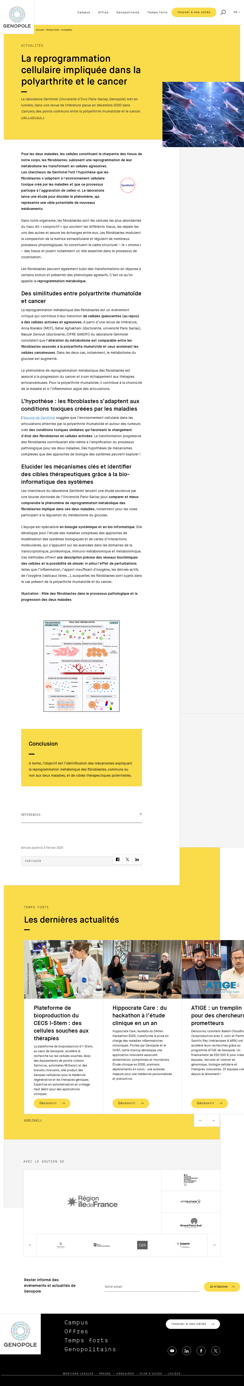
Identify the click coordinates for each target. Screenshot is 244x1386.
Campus (83, 12)
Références (81, 814)
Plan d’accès (151, 1374)
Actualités (66, 30)
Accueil (40, 30)
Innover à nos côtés (194, 12)
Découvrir (52, 1103)
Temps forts (157, 12)
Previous (200, 1120)
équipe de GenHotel (39, 418)
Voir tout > (33, 1120)
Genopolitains (128, 12)
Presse (105, 1374)
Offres (103, 12)
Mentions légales (78, 1374)
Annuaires (125, 1374)
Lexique (174, 1374)
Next (213, 1120)
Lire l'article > (33, 118)
